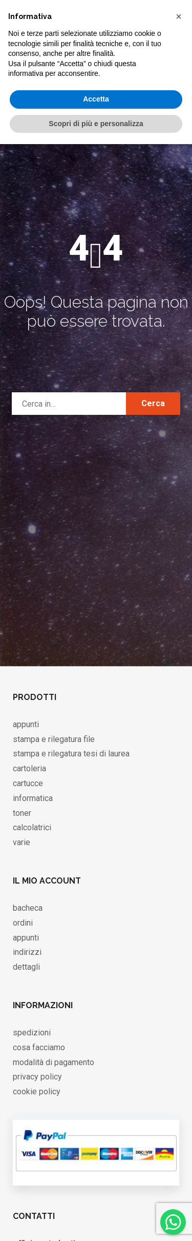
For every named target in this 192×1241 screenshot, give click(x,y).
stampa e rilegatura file (54, 739)
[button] (178, 16)
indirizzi (27, 952)
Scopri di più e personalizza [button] (96, 123)
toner (22, 813)
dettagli (26, 967)
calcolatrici (32, 827)
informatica (33, 798)
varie (21, 842)
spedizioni (32, 1032)
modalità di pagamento (53, 1062)
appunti (26, 724)
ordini (23, 923)
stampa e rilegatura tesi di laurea (71, 753)
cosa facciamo (39, 1047)
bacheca (27, 908)
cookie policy (36, 1091)
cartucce (28, 783)
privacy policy (37, 1077)
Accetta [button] (96, 99)
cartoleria (29, 768)
